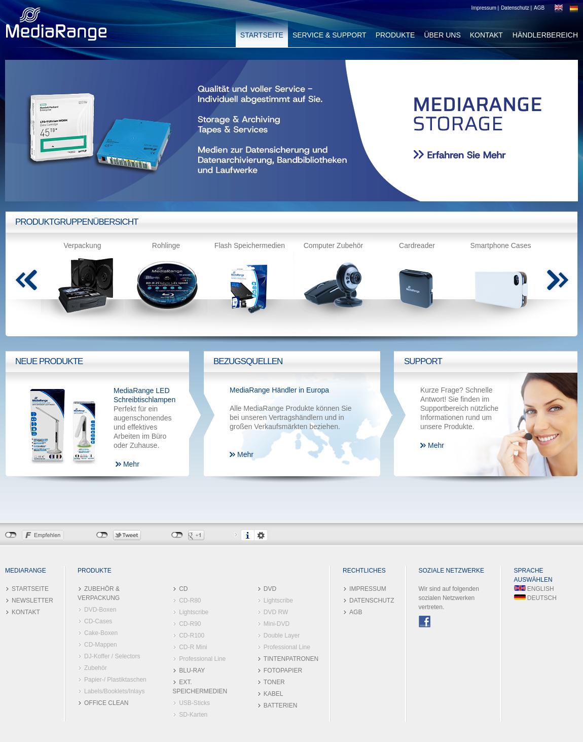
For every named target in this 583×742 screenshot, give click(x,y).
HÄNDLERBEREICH (545, 35)
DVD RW (276, 612)
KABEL (273, 693)
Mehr (131, 464)
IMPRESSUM (367, 588)
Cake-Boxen (101, 633)
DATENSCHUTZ (371, 600)
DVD (270, 588)
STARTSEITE (261, 35)
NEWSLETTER (32, 600)
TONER (274, 682)
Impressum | (485, 8)
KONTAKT (486, 35)
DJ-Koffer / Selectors (112, 656)
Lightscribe (193, 612)
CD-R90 (190, 623)
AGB (539, 8)
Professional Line (202, 658)
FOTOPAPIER (283, 670)
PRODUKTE (395, 35)
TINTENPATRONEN (291, 658)
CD (183, 588)
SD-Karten (193, 714)
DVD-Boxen (100, 609)
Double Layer (282, 635)
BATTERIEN (280, 705)
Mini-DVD (276, 623)
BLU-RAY (192, 670)
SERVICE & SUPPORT (330, 35)
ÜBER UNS (442, 35)
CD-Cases (98, 621)
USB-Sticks (194, 702)
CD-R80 (190, 600)
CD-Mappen (100, 644)
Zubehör (95, 668)
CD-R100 (191, 635)
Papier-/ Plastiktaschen (115, 679)
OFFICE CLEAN (106, 702)
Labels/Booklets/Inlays (114, 691)
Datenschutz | (516, 8)
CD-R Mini (193, 647)
